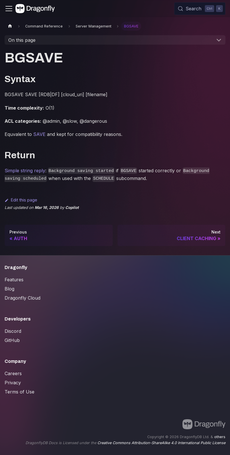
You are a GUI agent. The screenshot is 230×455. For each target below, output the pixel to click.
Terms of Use (19, 392)
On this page (22, 40)
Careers (13, 373)
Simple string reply (25, 170)
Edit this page (21, 199)
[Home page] (10, 26)
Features (14, 279)
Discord (13, 331)
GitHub (12, 340)
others (219, 437)
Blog (9, 289)
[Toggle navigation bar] (9, 8)
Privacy (13, 382)
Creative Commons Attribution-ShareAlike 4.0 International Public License (161, 443)
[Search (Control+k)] (199, 8)
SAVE (39, 134)
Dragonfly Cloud (22, 298)
